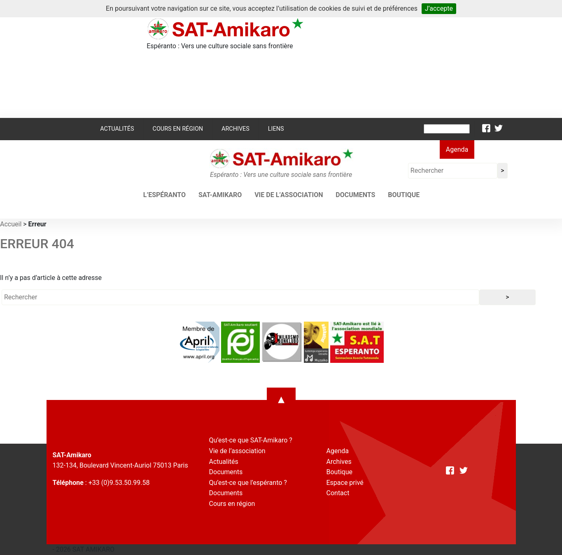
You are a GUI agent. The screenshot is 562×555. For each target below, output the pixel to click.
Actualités (117, 128)
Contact (338, 493)
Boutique (404, 195)
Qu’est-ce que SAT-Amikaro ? (250, 440)
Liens (276, 128)
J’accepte (439, 8)
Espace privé (345, 483)
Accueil (10, 224)
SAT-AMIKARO (220, 195)
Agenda (457, 149)
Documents (355, 195)
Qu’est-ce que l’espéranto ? (248, 483)
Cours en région (178, 128)
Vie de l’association (288, 195)
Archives (236, 128)
